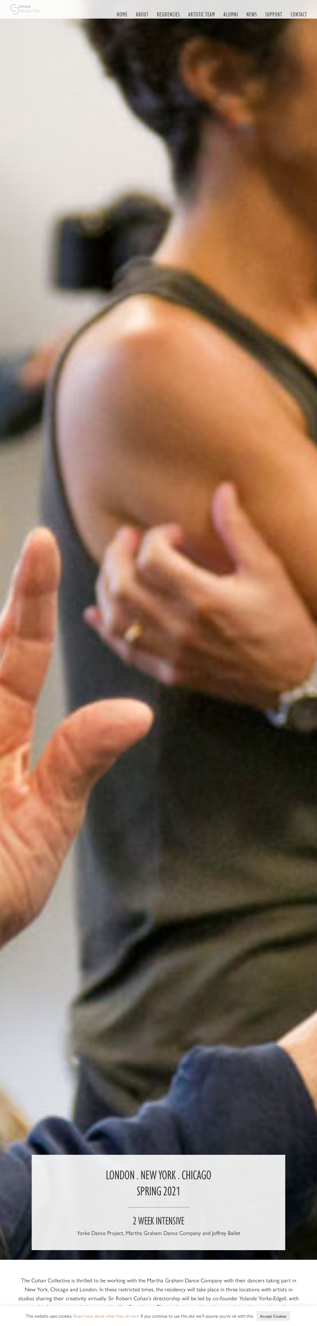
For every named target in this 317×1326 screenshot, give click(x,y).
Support (273, 13)
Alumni (231, 13)
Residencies (168, 13)
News (251, 13)
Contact (299, 13)
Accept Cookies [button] (273, 1316)
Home (122, 13)
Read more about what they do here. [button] (106, 1315)
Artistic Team (201, 13)
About (142, 13)
